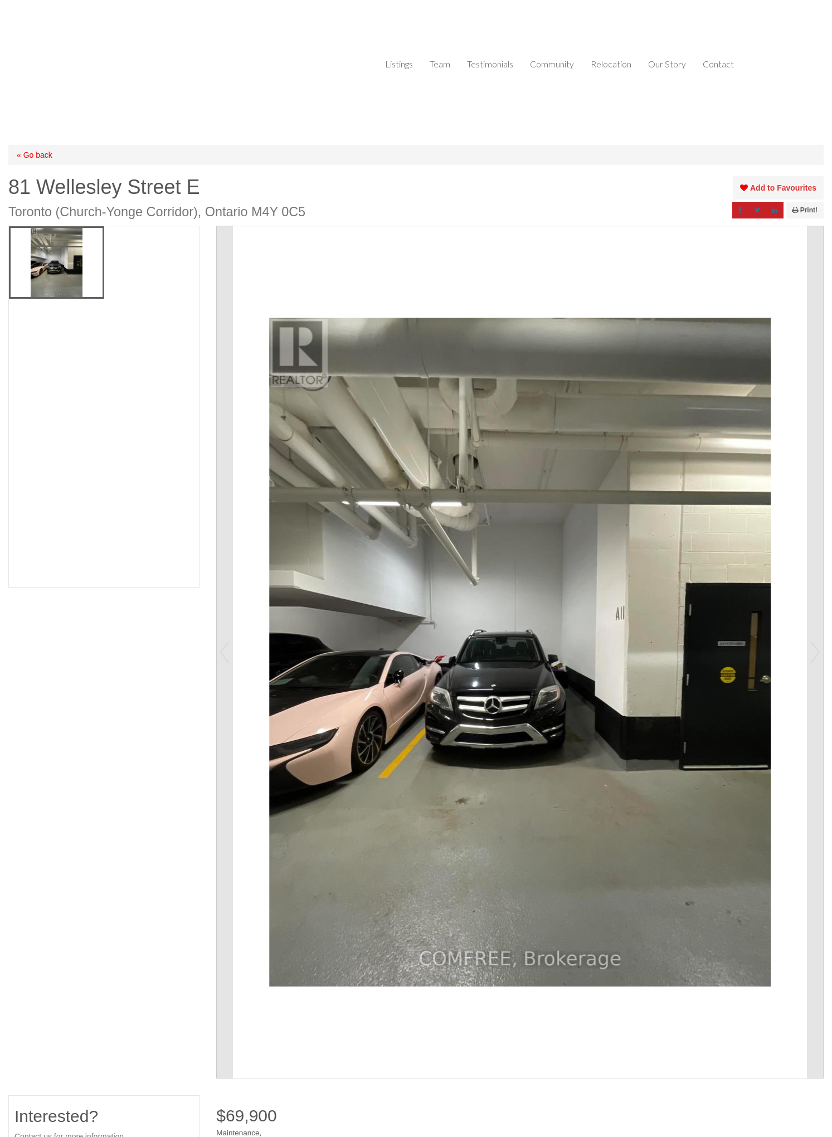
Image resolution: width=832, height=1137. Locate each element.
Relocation (611, 64)
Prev (224, 652)
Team (440, 64)
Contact (718, 64)
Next (815, 652)
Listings (399, 64)
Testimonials (490, 64)
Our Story (667, 64)
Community (552, 64)
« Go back (34, 154)
